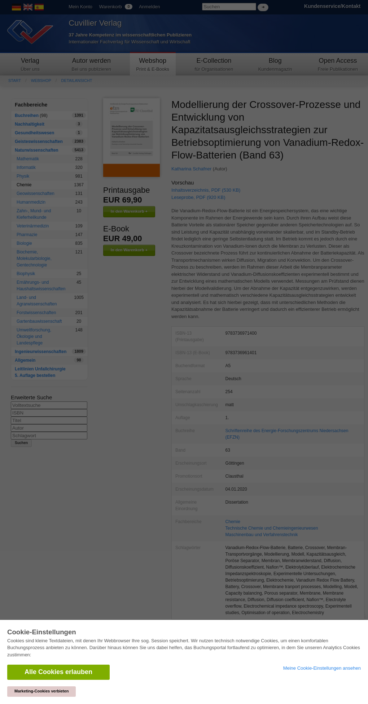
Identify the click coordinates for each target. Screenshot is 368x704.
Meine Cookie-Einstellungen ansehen (322, 668)
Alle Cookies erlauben (58, 671)
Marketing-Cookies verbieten (41, 691)
